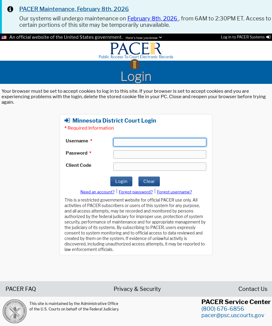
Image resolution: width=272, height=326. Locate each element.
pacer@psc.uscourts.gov (232, 315)
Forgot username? (174, 191)
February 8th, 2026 (152, 18)
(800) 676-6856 (222, 309)
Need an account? (97, 191)
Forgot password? (136, 191)
